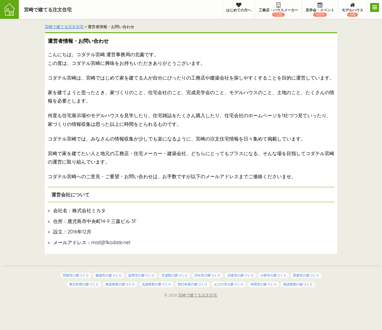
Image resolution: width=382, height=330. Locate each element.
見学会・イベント (320, 9)
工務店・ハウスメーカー (278, 9)
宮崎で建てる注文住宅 (48, 10)
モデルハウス (352, 9)
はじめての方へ (238, 7)
